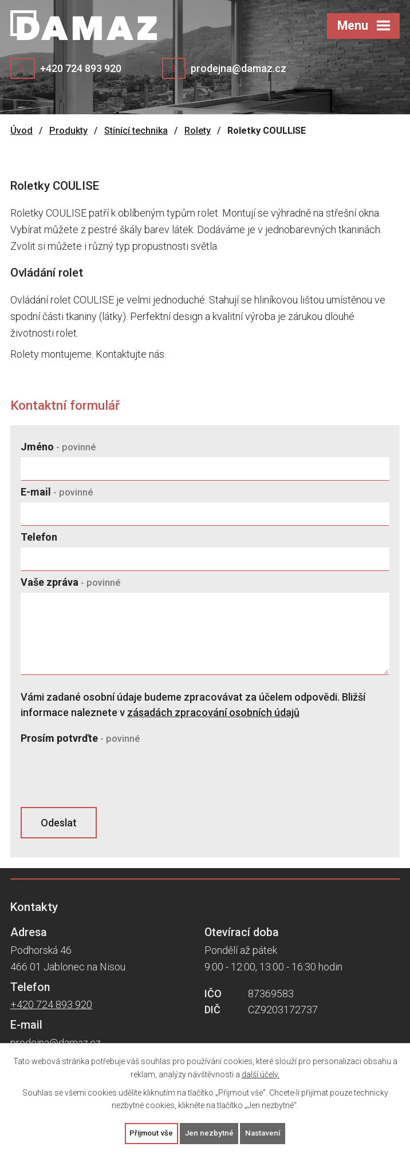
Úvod (21, 130)
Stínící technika (136, 130)
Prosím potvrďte (80, 738)
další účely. (260, 1073)
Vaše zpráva (70, 582)
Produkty (68, 130)
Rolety (197, 130)
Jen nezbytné (210, 1132)
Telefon (39, 537)
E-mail (57, 492)
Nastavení (265, 1132)
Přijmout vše (150, 1132)
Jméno (58, 447)
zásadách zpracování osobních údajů (213, 712)
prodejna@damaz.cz (238, 68)
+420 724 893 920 (80, 68)
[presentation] (105, 776)
